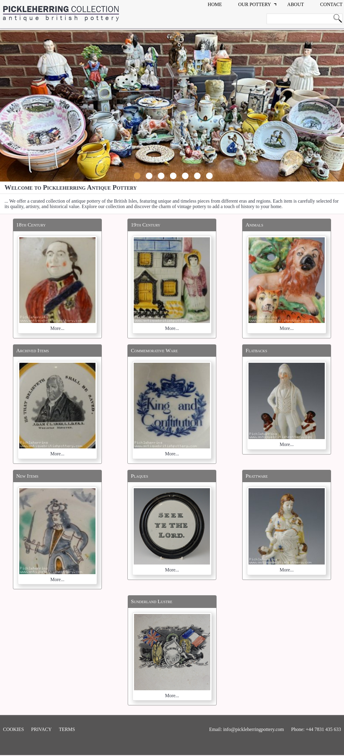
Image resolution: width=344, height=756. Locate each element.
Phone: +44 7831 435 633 (316, 729)
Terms (67, 729)
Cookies (13, 729)
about (295, 4)
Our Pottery (254, 4)
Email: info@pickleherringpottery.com (246, 729)
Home (215, 4)
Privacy (41, 729)
